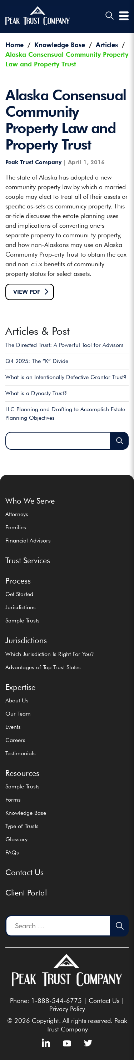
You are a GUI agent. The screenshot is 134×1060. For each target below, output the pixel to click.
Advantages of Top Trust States (43, 667)
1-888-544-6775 (56, 1000)
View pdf (26, 291)
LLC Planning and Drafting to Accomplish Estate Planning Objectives (65, 413)
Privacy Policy (67, 1009)
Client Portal (26, 892)
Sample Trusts (22, 620)
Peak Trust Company (33, 162)
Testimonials (20, 753)
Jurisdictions (20, 607)
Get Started (19, 594)
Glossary (16, 839)
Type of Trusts (22, 826)
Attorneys (16, 514)
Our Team (18, 713)
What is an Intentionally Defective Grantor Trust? (65, 377)
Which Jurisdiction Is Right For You (49, 654)
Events (13, 726)
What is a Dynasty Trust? (36, 393)
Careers (15, 740)
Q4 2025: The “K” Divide (36, 361)
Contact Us (24, 872)
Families (15, 527)
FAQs (12, 852)
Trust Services (27, 560)
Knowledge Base (25, 812)
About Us (17, 700)
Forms (13, 799)
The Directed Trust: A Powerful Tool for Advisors (64, 345)
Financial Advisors (28, 540)
